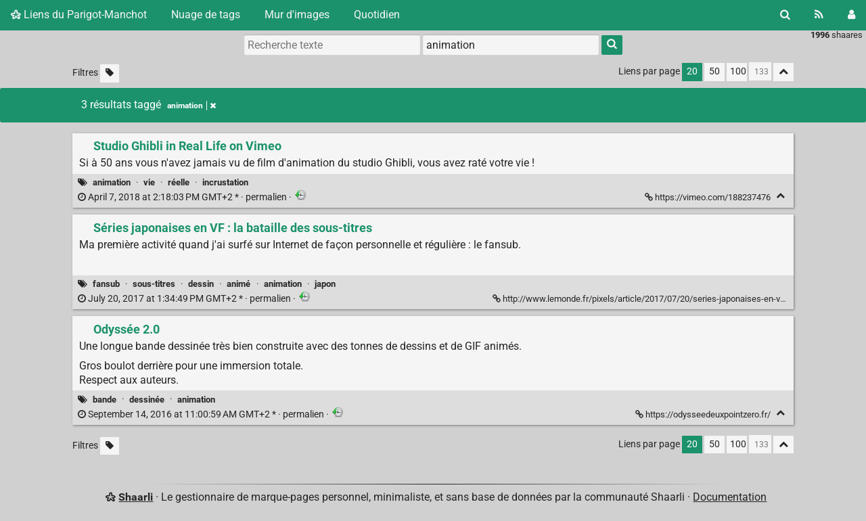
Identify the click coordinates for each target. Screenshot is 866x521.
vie (149, 182)
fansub (106, 284)
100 (738, 71)
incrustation (225, 182)
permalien (183, 197)
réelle (178, 182)
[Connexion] (851, 15)
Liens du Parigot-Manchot (79, 14)
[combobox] (511, 45)
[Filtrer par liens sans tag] (109, 73)
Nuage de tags (205, 14)
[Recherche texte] (332, 45)
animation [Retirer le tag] (191, 105)
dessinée (146, 399)
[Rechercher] (785, 15)
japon (325, 284)
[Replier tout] (783, 72)
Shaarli (135, 497)
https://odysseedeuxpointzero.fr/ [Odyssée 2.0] (704, 414)
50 (714, 71)
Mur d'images (297, 14)
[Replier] (780, 195)
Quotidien (377, 14)
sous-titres (154, 284)
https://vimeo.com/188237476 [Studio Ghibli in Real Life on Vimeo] (709, 197)
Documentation (730, 497)
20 (692, 71)
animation (112, 182)
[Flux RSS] (819, 15)
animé (238, 284)
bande (104, 399)
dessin (201, 284)
